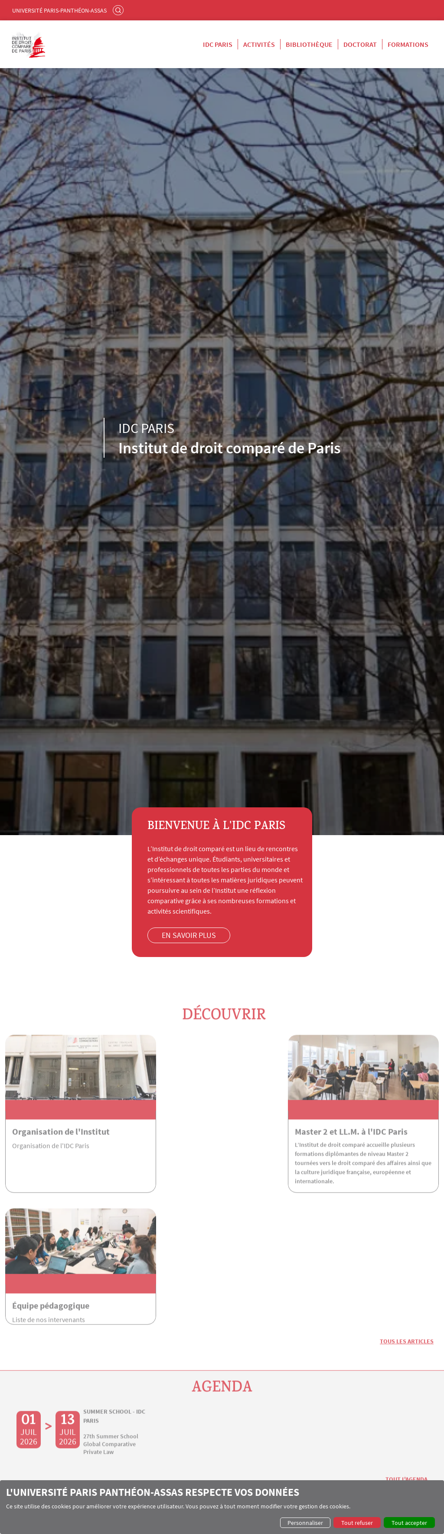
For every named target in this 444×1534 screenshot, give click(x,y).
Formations (408, 44)
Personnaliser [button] (305, 1523)
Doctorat (360, 44)
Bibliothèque (309, 44)
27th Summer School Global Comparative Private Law (110, 1325)
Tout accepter (409, 1523)
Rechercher (119, 10)
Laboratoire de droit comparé (325, 1446)
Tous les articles (407, 1222)
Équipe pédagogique (345, 1144)
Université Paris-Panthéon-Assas (59, 10)
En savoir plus (190, 935)
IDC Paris (217, 44)
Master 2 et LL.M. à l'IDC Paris (216, 1144)
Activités (259, 44)
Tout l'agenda (406, 1360)
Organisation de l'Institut (61, 1144)
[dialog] (222, 1507)
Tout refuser (357, 1523)
